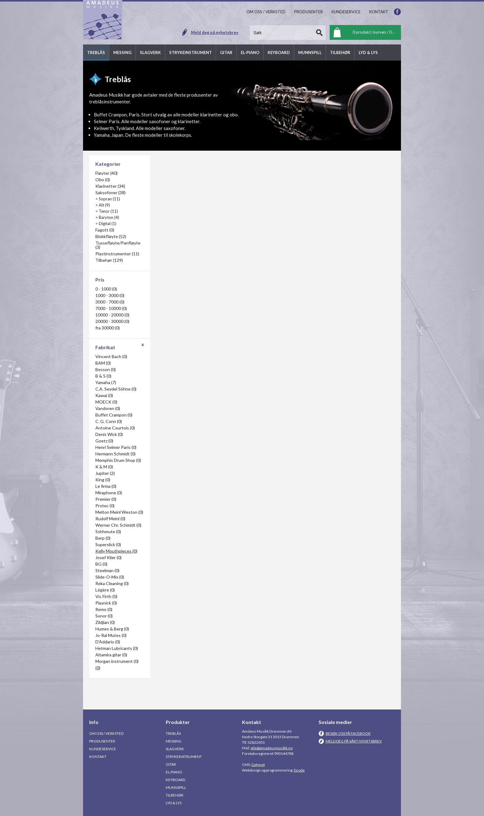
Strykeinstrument (184, 756)
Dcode (299, 770)
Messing (174, 741)
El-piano (174, 772)
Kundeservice (102, 749)
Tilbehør (174, 795)
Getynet (258, 764)
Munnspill (176, 787)
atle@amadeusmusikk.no (272, 748)
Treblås (173, 733)
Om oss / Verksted (106, 733)
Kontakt (97, 756)
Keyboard (175, 779)
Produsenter (102, 741)
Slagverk (175, 749)
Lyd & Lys (174, 803)
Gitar (171, 764)
